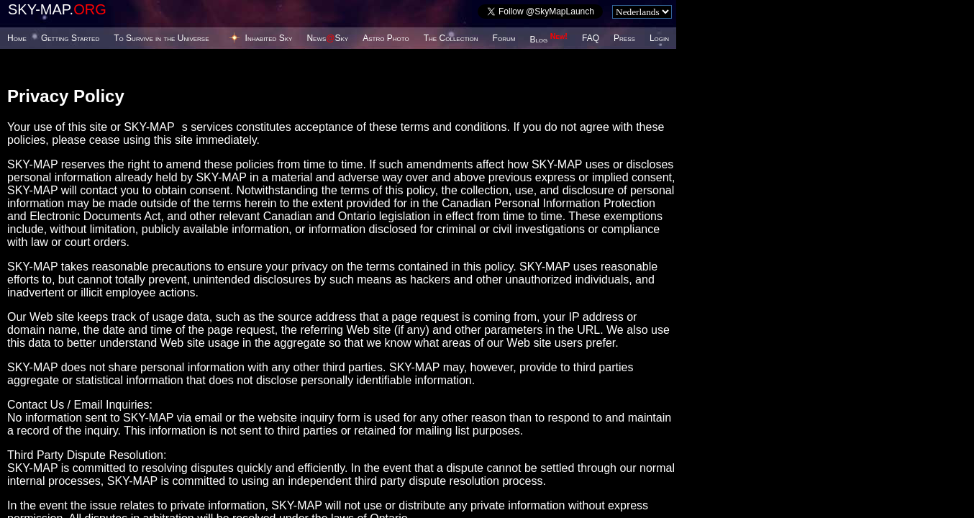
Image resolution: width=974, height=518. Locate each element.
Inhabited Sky (269, 38)
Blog (548, 40)
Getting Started (70, 38)
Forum (504, 38)
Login (659, 38)
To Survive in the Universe (161, 38)
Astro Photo (386, 38)
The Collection (451, 38)
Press (624, 38)
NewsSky (327, 38)
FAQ (590, 38)
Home (17, 38)
